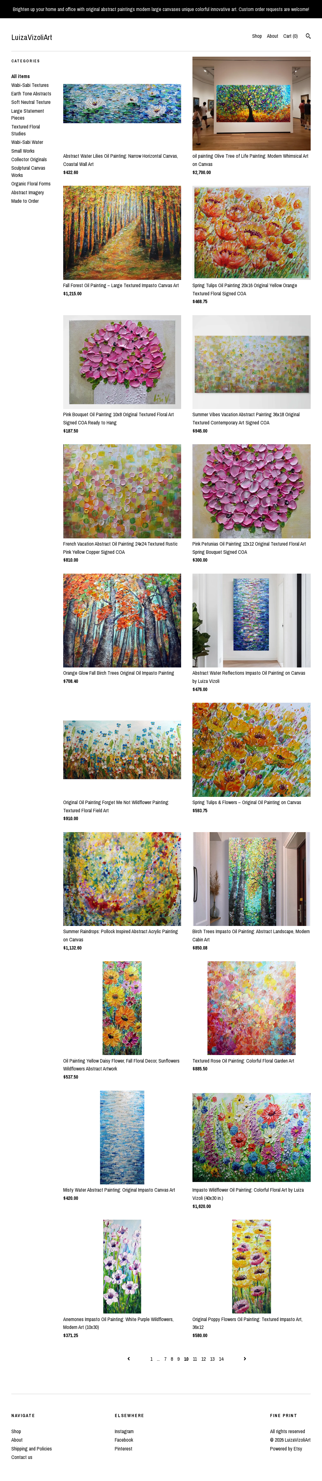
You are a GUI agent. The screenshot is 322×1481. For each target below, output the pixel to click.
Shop (257, 35)
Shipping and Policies (31, 1448)
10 (186, 1358)
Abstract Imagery (27, 192)
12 (203, 1358)
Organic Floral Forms (31, 183)
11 (195, 1358)
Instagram (124, 1431)
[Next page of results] (245, 1358)
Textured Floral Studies (25, 130)
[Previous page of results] (129, 1358)
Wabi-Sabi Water (27, 142)
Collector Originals (29, 159)
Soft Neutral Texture (31, 102)
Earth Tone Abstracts (31, 93)
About (272, 35)
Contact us (21, 1457)
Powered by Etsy (286, 1448)
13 (212, 1358)
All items (20, 76)
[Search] (308, 36)
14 (221, 1358)
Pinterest (123, 1448)
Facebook (124, 1439)
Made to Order (25, 200)
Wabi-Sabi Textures (30, 85)
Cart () (290, 35)
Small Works (23, 150)
